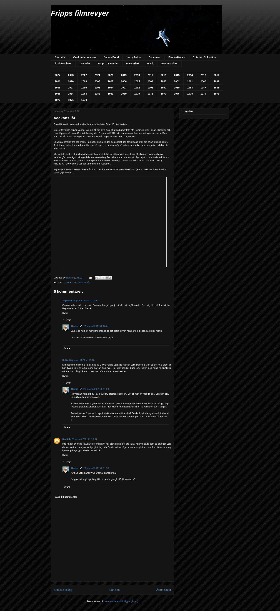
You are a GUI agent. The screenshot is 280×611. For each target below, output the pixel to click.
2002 (176, 81)
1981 (110, 93)
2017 (150, 75)
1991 (150, 87)
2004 (150, 81)
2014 (190, 75)
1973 (216, 93)
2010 (71, 81)
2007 (110, 81)
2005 (137, 81)
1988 (190, 87)
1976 (176, 93)
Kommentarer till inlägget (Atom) (121, 601)
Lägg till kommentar (66, 497)
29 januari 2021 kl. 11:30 (96, 468)
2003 (163, 81)
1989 (176, 87)
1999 (216, 81)
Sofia (65, 360)
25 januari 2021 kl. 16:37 (85, 300)
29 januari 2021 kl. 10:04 (84, 439)
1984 (71, 93)
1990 (163, 87)
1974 (203, 93)
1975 (190, 93)
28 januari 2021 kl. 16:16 (81, 360)
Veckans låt (84, 282)
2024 (57, 75)
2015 (176, 75)
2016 (163, 75)
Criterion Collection (204, 57)
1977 (163, 93)
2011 (57, 81)
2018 (137, 75)
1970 (84, 99)
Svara (65, 313)
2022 (84, 75)
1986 (216, 87)
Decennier (155, 57)
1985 (57, 93)
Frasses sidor (169, 63)
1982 (97, 93)
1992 (137, 87)
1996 (84, 87)
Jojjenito (67, 300)
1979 (137, 93)
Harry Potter (133, 57)
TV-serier (84, 63)
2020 (110, 75)
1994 (110, 87)
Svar (68, 320)
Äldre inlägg (163, 589)
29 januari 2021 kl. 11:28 (96, 389)
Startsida (60, 57)
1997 (71, 87)
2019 (124, 75)
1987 (203, 87)
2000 (203, 81)
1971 (71, 99)
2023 (71, 75)
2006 (124, 81)
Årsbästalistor (63, 63)
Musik (150, 63)
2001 (190, 81)
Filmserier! (132, 63)
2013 (203, 75)
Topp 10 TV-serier (108, 63)
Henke (74, 326)
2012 (216, 75)
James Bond (111, 57)
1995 (97, 87)
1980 (124, 93)
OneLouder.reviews (84, 57)
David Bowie (70, 282)
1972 (57, 99)
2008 (97, 81)
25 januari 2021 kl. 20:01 (96, 326)
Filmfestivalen (176, 57)
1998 (57, 87)
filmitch (66, 439)
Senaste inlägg (63, 589)
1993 (124, 87)
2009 (84, 81)
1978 (150, 93)
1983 (84, 93)
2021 (97, 75)
